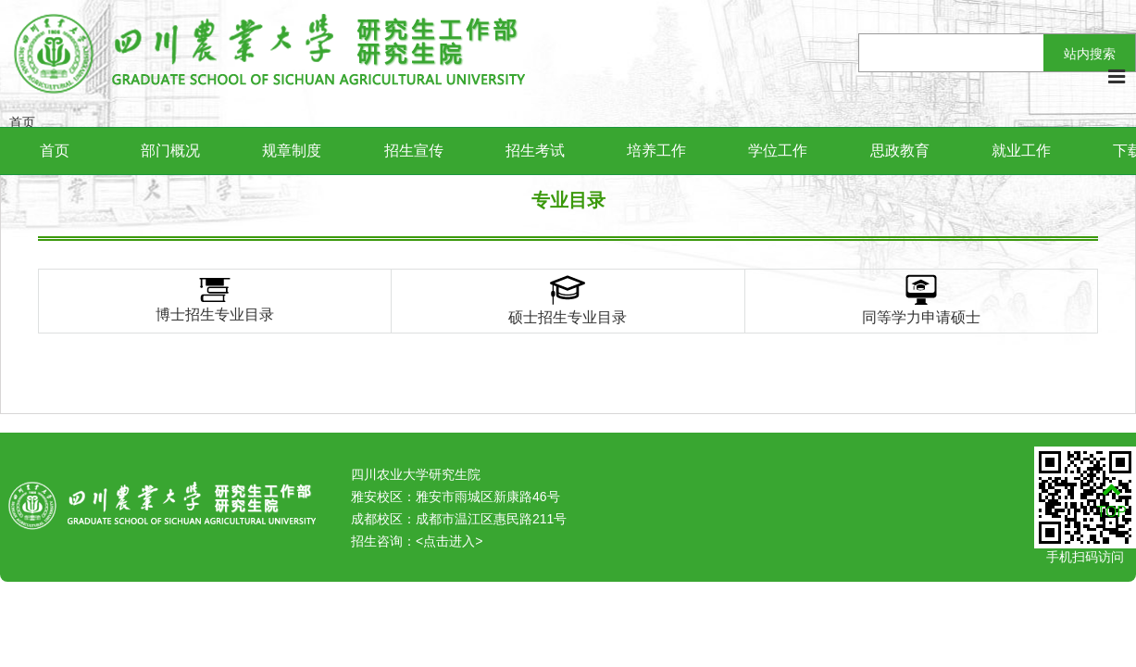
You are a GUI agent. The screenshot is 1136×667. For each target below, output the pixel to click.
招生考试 (535, 150)
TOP (1111, 501)
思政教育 (900, 150)
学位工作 (777, 150)
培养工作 (656, 150)
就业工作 (1021, 150)
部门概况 (170, 150)
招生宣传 (413, 150)
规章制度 (291, 150)
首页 (54, 150)
